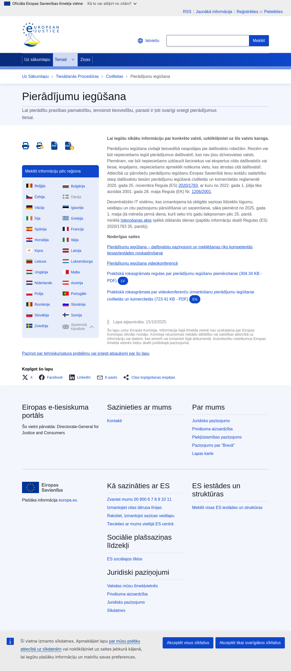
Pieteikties (273, 11)
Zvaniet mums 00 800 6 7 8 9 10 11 (139, 499)
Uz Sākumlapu (35, 76)
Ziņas (85, 59)
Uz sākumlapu (37, 59)
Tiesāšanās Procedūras (77, 76)
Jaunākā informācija (214, 12)
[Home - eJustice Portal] (40, 34)
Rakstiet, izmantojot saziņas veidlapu (140, 516)
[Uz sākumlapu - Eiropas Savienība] (42, 487)
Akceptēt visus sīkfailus (188, 643)
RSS (187, 12)
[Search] (259, 40)
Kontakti (114, 421)
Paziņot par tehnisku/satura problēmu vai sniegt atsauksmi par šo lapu (85, 353)
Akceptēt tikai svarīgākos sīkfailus (250, 643)
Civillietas (114, 76)
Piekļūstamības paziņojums (217, 437)
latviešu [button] (148, 41)
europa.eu (68, 500)
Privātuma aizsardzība (212, 429)
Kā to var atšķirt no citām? (112, 3)
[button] (29, 377)
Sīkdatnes (116, 610)
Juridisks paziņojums (211, 421)
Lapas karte (203, 453)
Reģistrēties (247, 11)
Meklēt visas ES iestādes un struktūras (227, 507)
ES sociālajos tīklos (124, 559)
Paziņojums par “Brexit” (213, 445)
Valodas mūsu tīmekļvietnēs (132, 586)
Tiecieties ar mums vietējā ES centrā (140, 524)
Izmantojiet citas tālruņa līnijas (134, 507)
